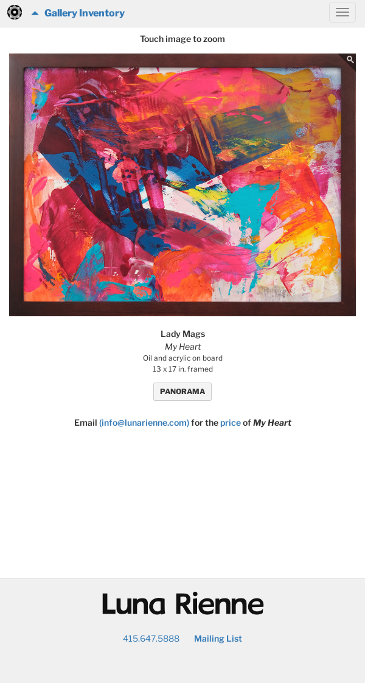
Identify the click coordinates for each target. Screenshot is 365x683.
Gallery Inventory (78, 13)
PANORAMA (182, 391)
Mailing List (218, 638)
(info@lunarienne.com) (144, 422)
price (230, 422)
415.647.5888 (151, 638)
